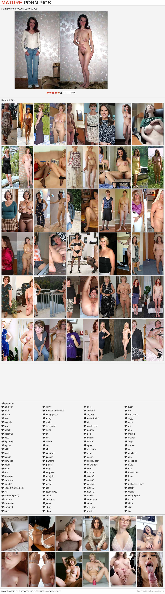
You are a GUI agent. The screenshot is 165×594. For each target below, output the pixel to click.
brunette (7, 476)
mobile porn (91, 426)
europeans (49, 426)
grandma (48, 461)
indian (46, 495)
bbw (5, 426)
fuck (46, 445)
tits (127, 480)
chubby (6, 484)
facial (46, 430)
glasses (47, 457)
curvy (46, 407)
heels (46, 480)
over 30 (89, 476)
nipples (89, 445)
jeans (46, 503)
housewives (49, 492)
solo (128, 457)
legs (87, 407)
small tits (130, 453)
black (5, 453)
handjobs (48, 476)
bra (4, 472)
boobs (5, 465)
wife (128, 507)
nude (88, 453)
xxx (127, 511)
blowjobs (7, 461)
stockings (130, 461)
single (128, 441)
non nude (90, 449)
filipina (47, 441)
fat (45, 434)
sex (127, 426)
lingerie (89, 414)
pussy (128, 407)
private (88, 511)
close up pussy (10, 495)
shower (129, 438)
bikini (5, 449)
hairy (46, 468)
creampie (7, 503)
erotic (46, 422)
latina (46, 511)
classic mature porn (12, 488)
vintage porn (132, 495)
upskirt (129, 488)
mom (88, 434)
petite (88, 503)
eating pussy (50, 414)
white (128, 503)
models (89, 430)
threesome (131, 472)
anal (5, 411)
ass (4, 418)
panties (89, 495)
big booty (7, 441)
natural (88, 441)
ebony (47, 418)
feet (45, 438)
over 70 (89, 492)
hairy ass (48, 472)
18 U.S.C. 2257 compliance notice (45, 591)
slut (127, 449)
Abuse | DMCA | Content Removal (15, 591)
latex (46, 507)
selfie (128, 422)
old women (90, 465)
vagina (129, 492)
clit (4, 492)
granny (47, 465)
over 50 (89, 484)
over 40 (89, 480)
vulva (128, 499)
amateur (7, 407)
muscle (89, 438)
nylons (88, 457)
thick (128, 468)
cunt (5, 511)
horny (46, 484)
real (127, 411)
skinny (129, 445)
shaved (129, 434)
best (5, 438)
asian (5, 414)
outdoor (89, 472)
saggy (128, 418)
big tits (6, 445)
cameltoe (7, 480)
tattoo (128, 465)
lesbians (89, 411)
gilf (45, 449)
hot (45, 488)
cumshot (7, 507)
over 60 (89, 488)
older (88, 468)
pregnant (89, 507)
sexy (128, 430)
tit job (128, 476)
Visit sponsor (69, 93)
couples (6, 499)
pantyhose (90, 499)
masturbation (91, 418)
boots (5, 468)
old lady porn (91, 461)
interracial (48, 499)
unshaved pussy (133, 484)
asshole (6, 422)
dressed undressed (53, 411)
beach (5, 430)
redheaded (131, 414)
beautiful (7, 434)
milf (87, 422)
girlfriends (48, 453)
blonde (6, 457)
